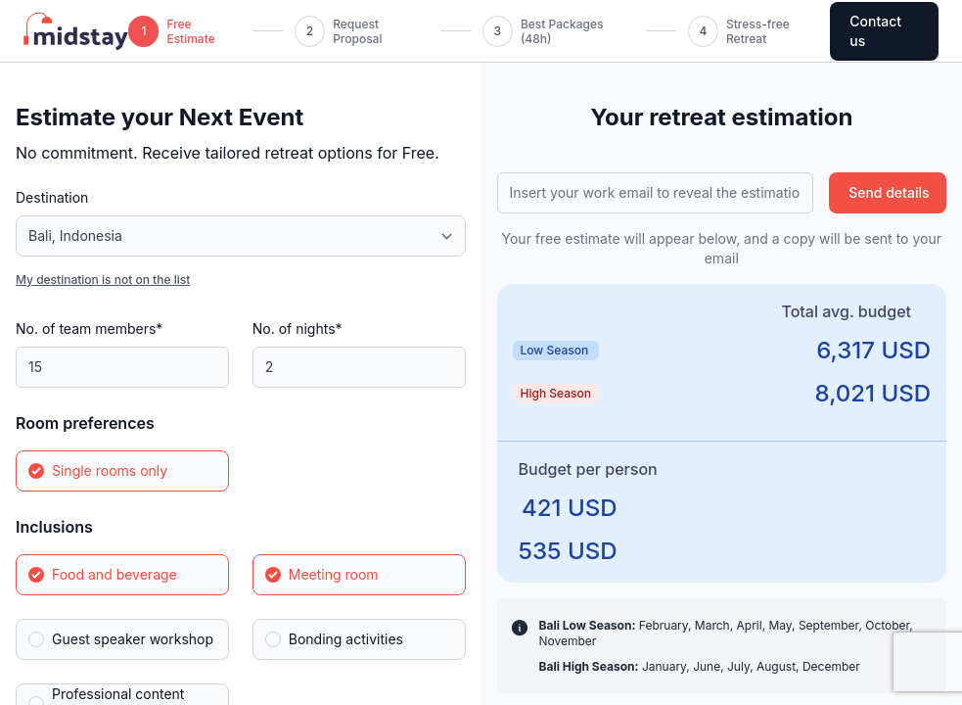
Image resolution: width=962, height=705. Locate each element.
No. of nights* (297, 328)
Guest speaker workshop (132, 639)
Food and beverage (114, 574)
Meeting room (334, 574)
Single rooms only (109, 470)
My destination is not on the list (103, 279)
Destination (52, 197)
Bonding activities (346, 639)
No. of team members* (89, 328)
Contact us (875, 31)
